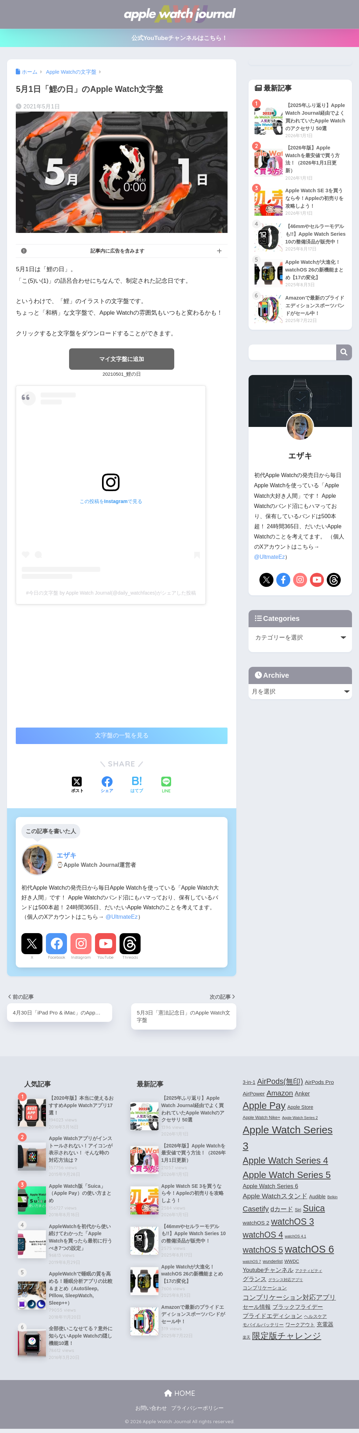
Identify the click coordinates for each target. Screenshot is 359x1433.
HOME (179, 1397)
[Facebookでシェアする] (107, 786)
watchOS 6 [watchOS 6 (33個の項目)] (309, 1249)
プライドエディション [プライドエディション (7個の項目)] (272, 1316)
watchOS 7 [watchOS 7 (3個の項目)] (252, 1262)
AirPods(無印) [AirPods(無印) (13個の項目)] (280, 1082)
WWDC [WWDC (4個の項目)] (291, 1262)
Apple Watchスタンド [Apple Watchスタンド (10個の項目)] (275, 1196)
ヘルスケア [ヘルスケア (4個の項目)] (315, 1317)
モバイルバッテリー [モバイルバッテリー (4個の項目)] (263, 1326)
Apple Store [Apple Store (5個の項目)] (300, 1108)
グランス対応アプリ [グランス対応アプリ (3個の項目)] (285, 1280)
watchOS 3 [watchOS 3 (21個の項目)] (292, 1222)
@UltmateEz (121, 917)
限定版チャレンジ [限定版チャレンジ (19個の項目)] (286, 1336)
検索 (344, 368)
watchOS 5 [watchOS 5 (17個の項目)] (263, 1250)
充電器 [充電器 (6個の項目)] (325, 1325)
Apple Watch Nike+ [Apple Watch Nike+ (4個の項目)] (261, 1118)
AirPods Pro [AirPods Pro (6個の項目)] (319, 1083)
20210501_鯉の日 (121, 374)
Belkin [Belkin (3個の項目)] (332, 1198)
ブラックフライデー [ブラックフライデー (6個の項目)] (297, 1308)
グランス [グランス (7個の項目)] (254, 1280)
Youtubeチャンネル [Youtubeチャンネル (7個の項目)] (268, 1270)
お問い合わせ (151, 1412)
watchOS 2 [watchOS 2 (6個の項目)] (256, 1224)
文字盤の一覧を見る (122, 735)
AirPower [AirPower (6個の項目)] (254, 1094)
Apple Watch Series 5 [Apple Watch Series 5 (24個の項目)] (287, 1175)
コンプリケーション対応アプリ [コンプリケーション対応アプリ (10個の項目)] (289, 1298)
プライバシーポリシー (197, 1412)
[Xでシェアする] (77, 786)
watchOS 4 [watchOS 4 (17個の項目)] (263, 1235)
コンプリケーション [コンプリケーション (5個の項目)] (265, 1289)
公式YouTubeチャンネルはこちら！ (179, 38)
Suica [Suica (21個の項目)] (314, 1209)
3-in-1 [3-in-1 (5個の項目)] (249, 1083)
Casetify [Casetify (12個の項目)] (256, 1209)
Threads (130, 957)
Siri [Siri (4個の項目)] (298, 1210)
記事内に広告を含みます (117, 251)
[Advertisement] (75, 662)
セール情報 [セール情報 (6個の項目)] (257, 1308)
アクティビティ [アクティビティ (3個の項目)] (308, 1271)
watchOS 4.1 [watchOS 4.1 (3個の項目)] (295, 1237)
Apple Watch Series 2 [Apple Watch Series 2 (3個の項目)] (300, 1119)
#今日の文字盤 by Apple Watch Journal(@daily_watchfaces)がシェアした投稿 (111, 593)
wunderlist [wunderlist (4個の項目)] (273, 1262)
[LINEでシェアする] (166, 786)
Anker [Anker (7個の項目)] (302, 1094)
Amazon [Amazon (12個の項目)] (279, 1094)
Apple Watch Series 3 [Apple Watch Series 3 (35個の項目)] (287, 1138)
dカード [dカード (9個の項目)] (282, 1209)
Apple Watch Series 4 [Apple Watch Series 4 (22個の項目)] (285, 1161)
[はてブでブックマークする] (136, 786)
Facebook (56, 957)
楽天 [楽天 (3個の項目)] (246, 1338)
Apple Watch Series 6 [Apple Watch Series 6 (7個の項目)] (270, 1187)
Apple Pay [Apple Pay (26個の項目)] (264, 1106)
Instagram (81, 957)
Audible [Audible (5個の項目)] (317, 1197)
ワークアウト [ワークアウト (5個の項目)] (300, 1325)
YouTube (105, 957)
